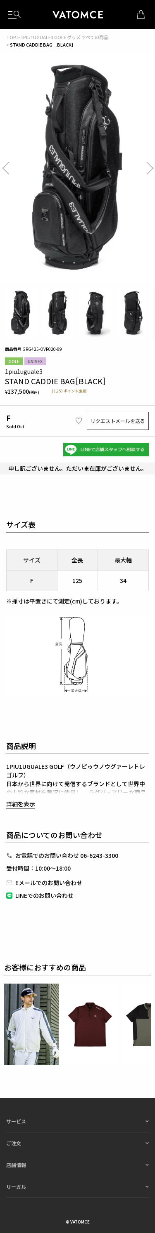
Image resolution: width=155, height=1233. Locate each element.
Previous (12, 168)
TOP (11, 37)
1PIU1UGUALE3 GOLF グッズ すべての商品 (64, 37)
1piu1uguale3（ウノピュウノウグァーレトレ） (78, 14)
